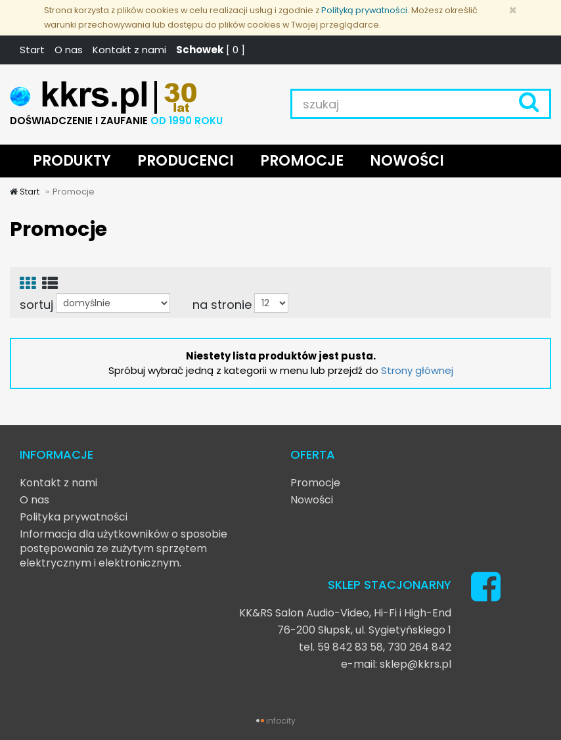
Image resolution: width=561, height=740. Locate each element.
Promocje (315, 482)
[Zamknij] (512, 10)
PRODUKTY (72, 160)
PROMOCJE (302, 160)
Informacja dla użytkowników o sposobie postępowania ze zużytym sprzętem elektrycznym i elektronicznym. (123, 548)
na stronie (222, 304)
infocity (281, 720)
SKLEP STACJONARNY (389, 584)
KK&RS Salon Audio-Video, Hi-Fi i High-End (345, 612)
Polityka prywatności (73, 516)
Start (32, 50)
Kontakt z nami (129, 50)
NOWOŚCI (407, 160)
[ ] (210, 50)
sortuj (36, 304)
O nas (69, 50)
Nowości (311, 499)
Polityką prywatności (364, 10)
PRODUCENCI (185, 160)
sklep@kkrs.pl (415, 664)
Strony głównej (417, 370)
